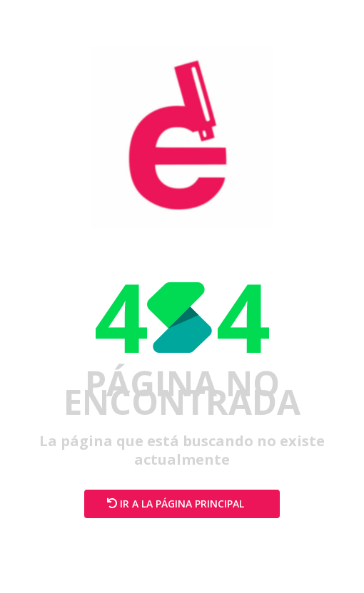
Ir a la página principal (182, 503)
